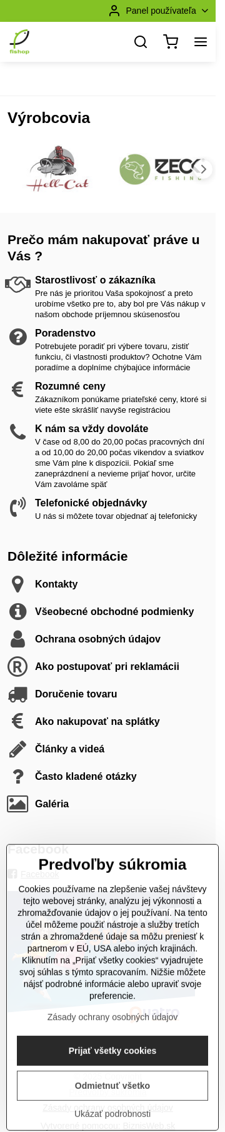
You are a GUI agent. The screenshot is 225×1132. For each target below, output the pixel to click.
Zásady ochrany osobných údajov (113, 1061)
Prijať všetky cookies (113, 1095)
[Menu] (201, 41)
